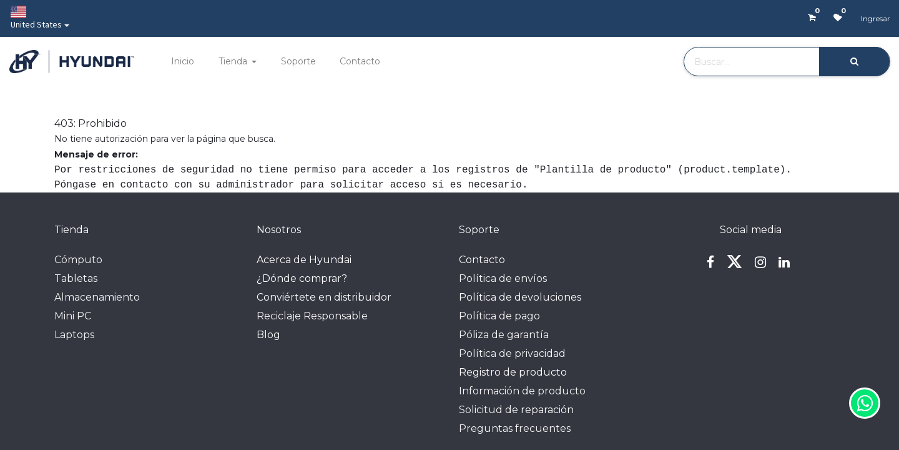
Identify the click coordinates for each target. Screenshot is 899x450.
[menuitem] (182, 61)
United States (36, 18)
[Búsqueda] (854, 61)
